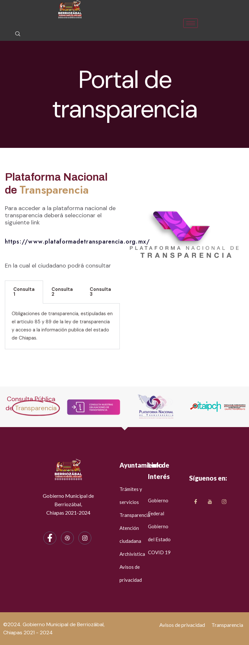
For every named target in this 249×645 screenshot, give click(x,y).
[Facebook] (49, 538)
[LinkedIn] (224, 502)
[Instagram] (84, 538)
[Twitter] (210, 502)
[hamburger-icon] (190, 23)
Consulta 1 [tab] (24, 291)
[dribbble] (67, 538)
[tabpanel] (62, 326)
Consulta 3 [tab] (100, 291)
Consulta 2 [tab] (62, 291)
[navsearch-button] (18, 34)
